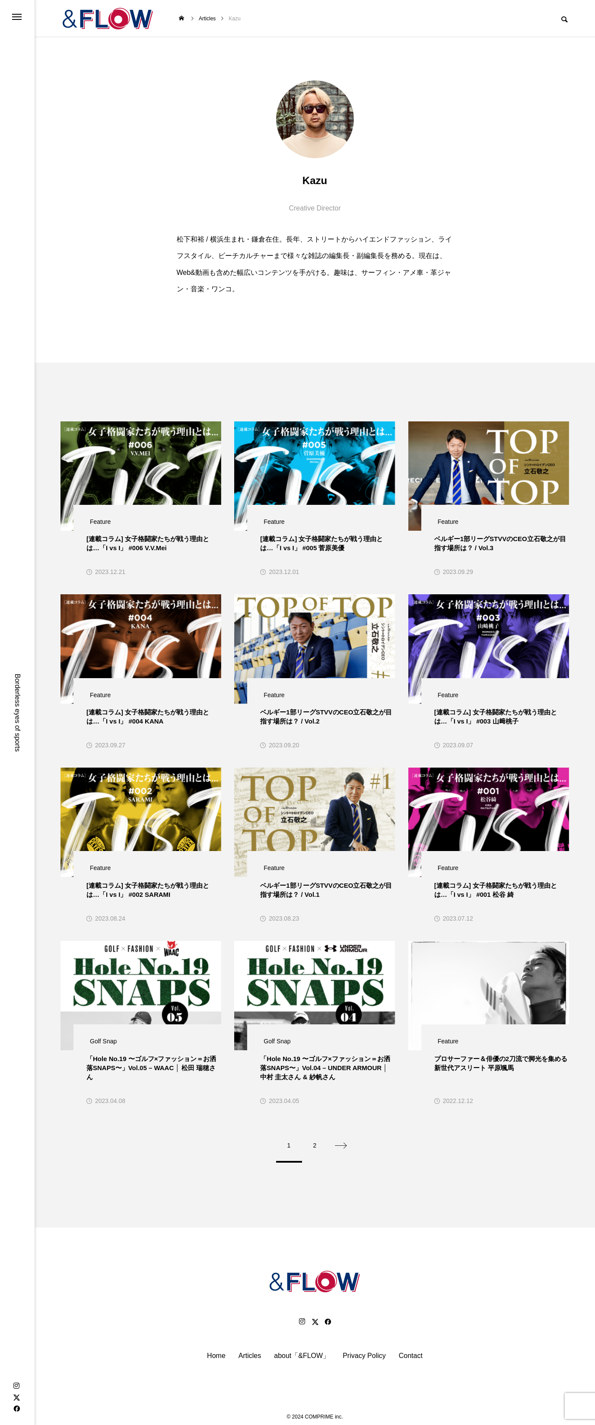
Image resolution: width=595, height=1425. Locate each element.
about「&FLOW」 (302, 1351)
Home (216, 1351)
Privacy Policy (364, 1351)
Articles (250, 1351)
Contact (411, 1351)
